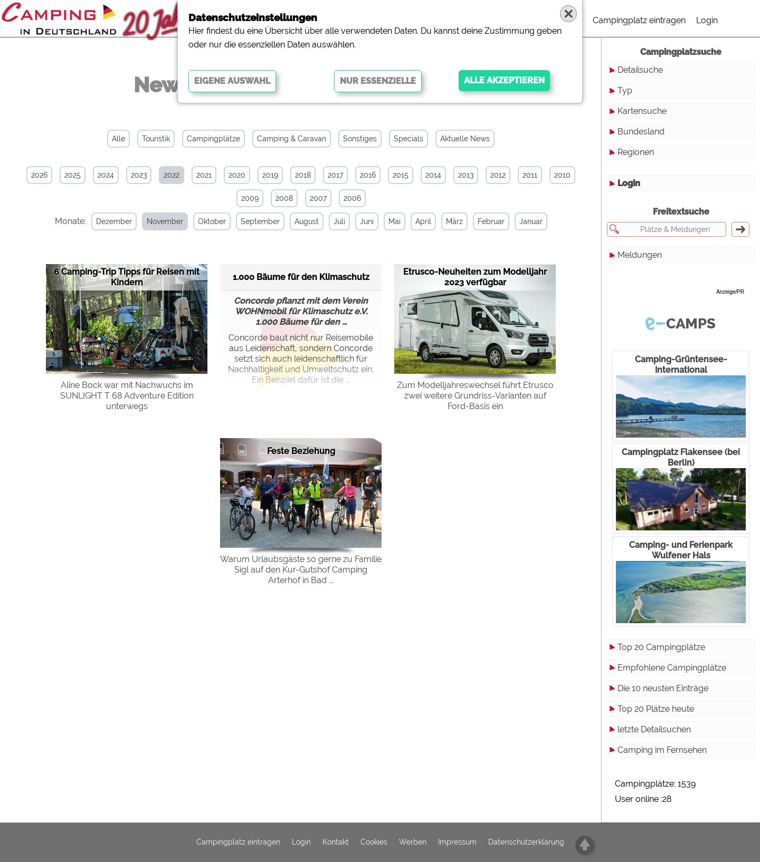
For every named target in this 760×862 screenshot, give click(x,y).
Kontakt (335, 842)
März (454, 221)
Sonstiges (360, 138)
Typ (625, 90)
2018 (303, 175)
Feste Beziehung (301, 451)
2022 (171, 175)
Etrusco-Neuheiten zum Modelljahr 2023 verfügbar (475, 277)
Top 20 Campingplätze (661, 647)
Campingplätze (213, 138)
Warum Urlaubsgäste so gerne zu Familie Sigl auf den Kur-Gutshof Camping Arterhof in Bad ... (301, 569)
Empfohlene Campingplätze (672, 668)
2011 (529, 175)
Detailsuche (640, 70)
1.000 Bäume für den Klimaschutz (301, 277)
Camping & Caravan (291, 138)
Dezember (114, 221)
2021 (204, 175)
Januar (531, 221)
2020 (237, 175)
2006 (352, 198)
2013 (465, 175)
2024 (106, 175)
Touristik (156, 138)
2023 (139, 175)
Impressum (457, 842)
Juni (367, 221)
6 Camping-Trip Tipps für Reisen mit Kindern (127, 277)
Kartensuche (642, 111)
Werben (412, 842)
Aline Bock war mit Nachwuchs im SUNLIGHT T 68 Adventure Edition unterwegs (127, 395)
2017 (335, 175)
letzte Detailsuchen (654, 729)
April (423, 221)
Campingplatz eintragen (639, 20)
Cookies (373, 842)
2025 (72, 175)
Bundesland (641, 132)
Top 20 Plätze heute (656, 709)
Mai (394, 221)
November (165, 221)
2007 (318, 198)
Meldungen (640, 255)
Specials (408, 138)
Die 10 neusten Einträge (663, 688)
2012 (498, 175)
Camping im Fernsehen (662, 750)
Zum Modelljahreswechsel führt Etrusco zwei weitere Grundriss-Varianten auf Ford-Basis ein (475, 395)
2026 (39, 175)
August (306, 221)
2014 (433, 175)
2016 (368, 175)
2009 (250, 198)
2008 (284, 198)
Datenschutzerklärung (526, 842)
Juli (339, 221)
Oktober (212, 221)
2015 (400, 175)
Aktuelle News (465, 138)
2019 (270, 175)
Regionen (636, 152)
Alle (118, 138)
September (260, 221)
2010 (562, 175)
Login (707, 20)
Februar (491, 221)
